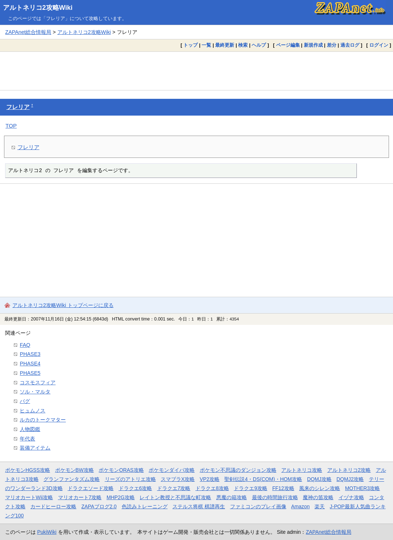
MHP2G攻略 (121, 497)
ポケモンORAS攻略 (121, 470)
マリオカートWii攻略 (29, 497)
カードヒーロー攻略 (53, 506)
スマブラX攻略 (178, 479)
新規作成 (313, 45)
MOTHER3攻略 (362, 488)
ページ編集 (288, 45)
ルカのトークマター (43, 420)
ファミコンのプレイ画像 (258, 506)
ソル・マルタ (35, 392)
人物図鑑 (30, 429)
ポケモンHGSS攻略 (27, 470)
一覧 (206, 45)
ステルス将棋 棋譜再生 (198, 506)
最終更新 (224, 45)
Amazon (300, 506)
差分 (331, 45)
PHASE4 (30, 363)
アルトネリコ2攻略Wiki (38, 7)
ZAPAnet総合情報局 (28, 32)
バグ (25, 401)
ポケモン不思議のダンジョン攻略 (238, 470)
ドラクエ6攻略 (135, 488)
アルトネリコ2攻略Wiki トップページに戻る (63, 305)
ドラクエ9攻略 (250, 488)
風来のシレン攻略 (319, 488)
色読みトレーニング (145, 506)
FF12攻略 (283, 488)
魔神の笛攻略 (318, 497)
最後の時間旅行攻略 (275, 497)
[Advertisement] (196, 70)
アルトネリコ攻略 (301, 470)
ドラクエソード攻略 (91, 488)
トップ (190, 45)
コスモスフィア (38, 382)
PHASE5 (30, 373)
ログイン (378, 45)
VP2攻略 (210, 479)
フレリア (18, 107)
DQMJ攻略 (319, 479)
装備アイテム (35, 448)
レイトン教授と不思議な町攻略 (175, 497)
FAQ (25, 345)
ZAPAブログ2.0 (99, 506)
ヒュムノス (32, 410)
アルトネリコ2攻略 (349, 470)
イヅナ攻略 (351, 497)
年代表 (27, 439)
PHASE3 (30, 354)
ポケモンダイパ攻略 (172, 470)
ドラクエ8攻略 (212, 488)
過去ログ (349, 45)
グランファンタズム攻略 (71, 479)
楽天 (319, 506)
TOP (11, 126)
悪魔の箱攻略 (231, 497)
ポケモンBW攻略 (74, 470)
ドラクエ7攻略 (174, 488)
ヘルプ (259, 45)
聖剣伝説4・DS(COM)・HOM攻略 (263, 479)
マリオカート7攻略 (80, 497)
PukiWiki (47, 532)
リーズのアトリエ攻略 (130, 479)
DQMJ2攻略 (350, 479)
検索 (243, 45)
